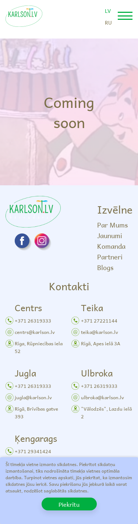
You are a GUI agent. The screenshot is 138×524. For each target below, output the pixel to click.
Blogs (105, 267)
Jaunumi (109, 235)
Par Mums (112, 224)
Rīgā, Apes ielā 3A (100, 343)
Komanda (111, 246)
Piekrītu (69, 504)
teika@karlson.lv (99, 332)
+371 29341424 (33, 451)
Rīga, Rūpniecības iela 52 (39, 347)
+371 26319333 (33, 320)
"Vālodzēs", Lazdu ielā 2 (106, 412)
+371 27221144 (99, 320)
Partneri (110, 256)
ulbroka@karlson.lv (102, 397)
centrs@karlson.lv (35, 332)
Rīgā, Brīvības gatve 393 (36, 412)
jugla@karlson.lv (33, 397)
